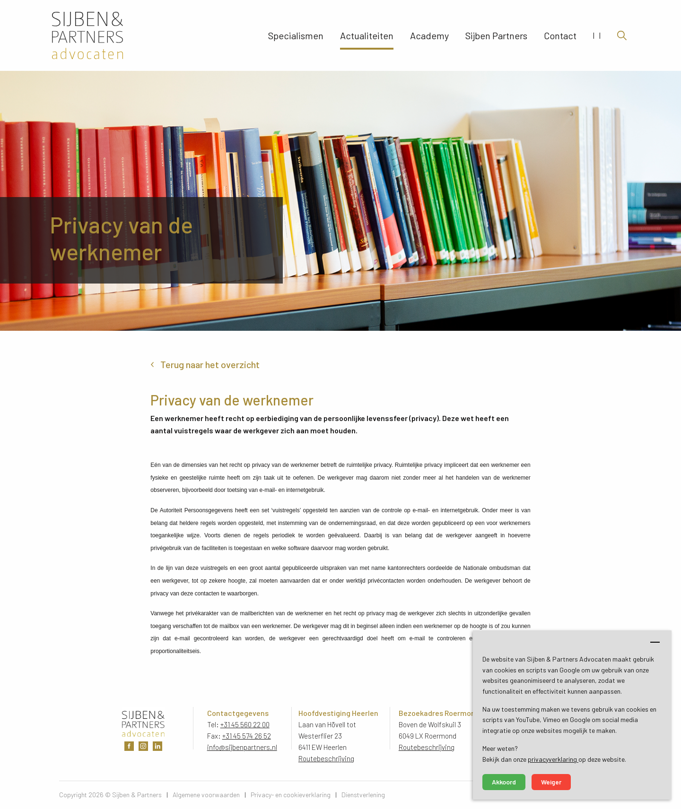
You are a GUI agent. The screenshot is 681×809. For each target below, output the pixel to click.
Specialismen (295, 35)
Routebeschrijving (326, 758)
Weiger (551, 782)
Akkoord (504, 782)
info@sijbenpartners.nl (242, 747)
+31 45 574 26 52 (246, 736)
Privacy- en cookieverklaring (291, 795)
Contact (560, 35)
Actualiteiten (366, 35)
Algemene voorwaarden (206, 795)
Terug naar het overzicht (210, 364)
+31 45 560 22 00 (245, 724)
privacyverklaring (553, 759)
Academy (429, 35)
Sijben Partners (496, 35)
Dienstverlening (363, 795)
